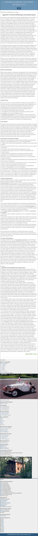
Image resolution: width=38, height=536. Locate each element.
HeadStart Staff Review (4, 431)
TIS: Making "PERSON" (4, 436)
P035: (14, 493)
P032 (1, 491)
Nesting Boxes (3, 505)
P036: (1, 494)
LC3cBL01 (2, 451)
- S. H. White (2, 369)
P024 (1, 486)
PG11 (3, 531)
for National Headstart (4, 429)
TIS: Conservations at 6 (4, 435)
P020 (1, 484)
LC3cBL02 (2, 454)
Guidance (2, 418)
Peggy (1, 403)
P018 (1, 482)
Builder (4, 442)
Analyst (1, 442)
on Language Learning (4, 413)
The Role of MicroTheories (4, 412)
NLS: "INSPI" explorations (4, 438)
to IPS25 (3, 445)
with (2, 509)
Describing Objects (4, 500)
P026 (1, 488)
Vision (1, 419)
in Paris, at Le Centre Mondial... (5, 427)
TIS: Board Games (3, 437)
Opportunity (2, 420)
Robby (6, 403)
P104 (2, 525)
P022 (1, 485)
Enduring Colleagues (4, 363)
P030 (1, 490)
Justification (2, 424)
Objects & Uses (3, 501)
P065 (2, 521)
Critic (7, 442)
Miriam (3, 403)
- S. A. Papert (2, 368)
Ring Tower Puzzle (3, 504)
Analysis (1, 422)
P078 (3, 522)
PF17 (3, 530)
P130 (3, 526)
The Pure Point (3, 515)
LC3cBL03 (2, 498)
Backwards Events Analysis (5, 502)
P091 (2, 524)
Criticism (1, 423)
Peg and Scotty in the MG (4, 400)
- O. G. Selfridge (3, 364)
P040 (3, 519)
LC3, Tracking (2, 409)
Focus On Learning (3, 371)
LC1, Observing (3, 406)
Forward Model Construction (5, 506)
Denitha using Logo (3, 430)
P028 (1, 489)
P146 (3, 528)
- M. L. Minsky (2, 365)
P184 (3, 529)
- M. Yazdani (2, 367)
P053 (2, 520)
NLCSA (29, 534)
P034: (1, 493)
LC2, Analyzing (2, 407)
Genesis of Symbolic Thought (5, 415)
